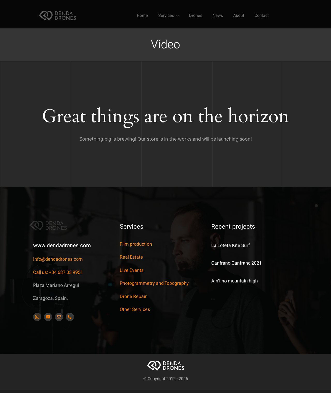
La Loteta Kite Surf (230, 245)
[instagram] (37, 317)
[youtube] (48, 317)
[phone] (70, 317)
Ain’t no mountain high (234, 281)
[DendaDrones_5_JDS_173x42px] (57, 12)
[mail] (59, 317)
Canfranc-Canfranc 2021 (236, 263)
